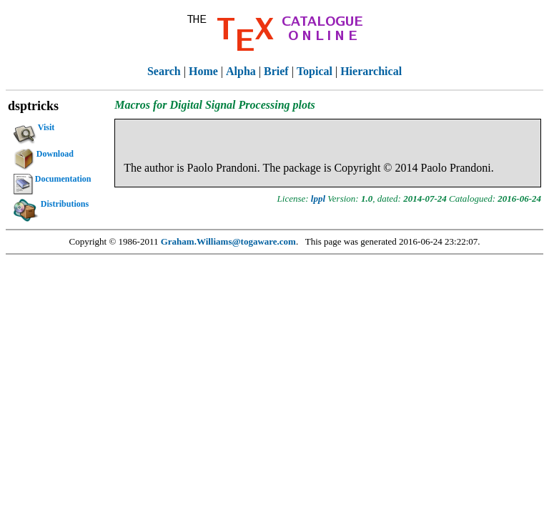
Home (203, 71)
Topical (314, 71)
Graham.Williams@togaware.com (228, 241)
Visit (34, 129)
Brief (276, 71)
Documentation (53, 181)
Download (44, 156)
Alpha (241, 71)
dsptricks (33, 106)
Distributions (51, 206)
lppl (318, 198)
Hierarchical (371, 71)
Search (164, 71)
